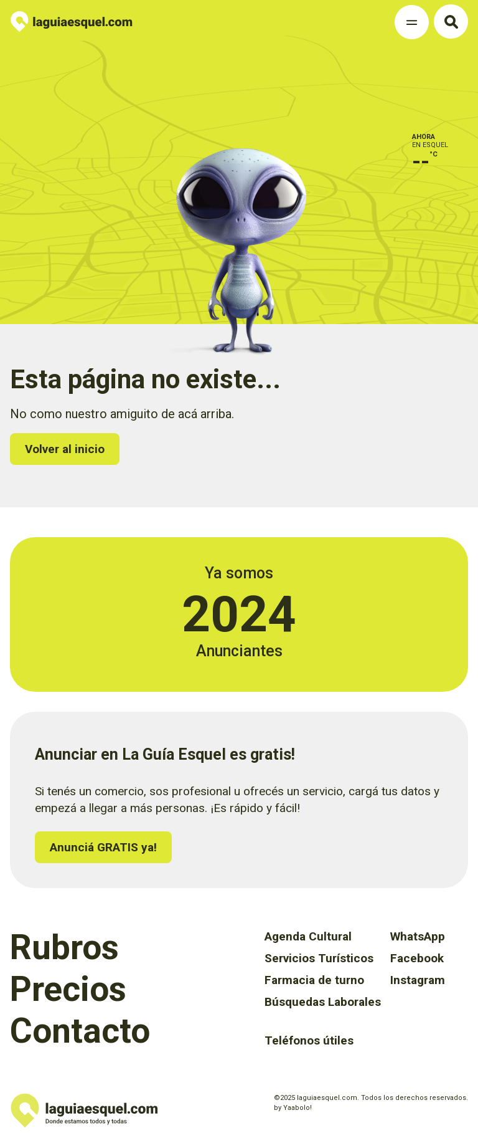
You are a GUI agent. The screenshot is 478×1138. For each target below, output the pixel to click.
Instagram (417, 980)
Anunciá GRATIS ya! (103, 847)
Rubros (64, 947)
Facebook (417, 958)
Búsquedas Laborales (323, 1002)
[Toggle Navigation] (412, 22)
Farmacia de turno (314, 980)
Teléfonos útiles (309, 1040)
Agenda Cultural (308, 936)
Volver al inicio (65, 449)
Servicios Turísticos (319, 958)
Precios (68, 989)
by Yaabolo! (293, 1108)
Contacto (80, 1030)
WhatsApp (417, 936)
